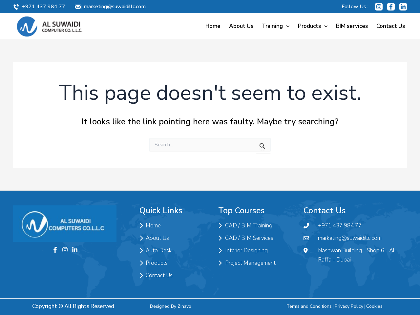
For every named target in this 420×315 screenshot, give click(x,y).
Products (312, 26)
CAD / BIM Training (245, 225)
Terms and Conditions (309, 306)
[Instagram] (379, 6)
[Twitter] (75, 250)
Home (212, 26)
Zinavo (184, 306)
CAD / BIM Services (245, 238)
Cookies (374, 306)
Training (275, 26)
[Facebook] (391, 6)
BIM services (352, 26)
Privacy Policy (349, 306)
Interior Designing (243, 250)
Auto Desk (155, 250)
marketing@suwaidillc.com (115, 6)
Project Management (247, 263)
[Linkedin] (403, 6)
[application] (286, 26)
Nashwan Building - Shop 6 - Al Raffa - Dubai (349, 255)
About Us (241, 26)
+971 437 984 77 (43, 6)
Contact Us (390, 26)
